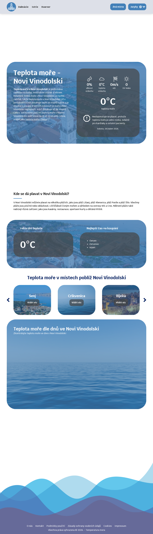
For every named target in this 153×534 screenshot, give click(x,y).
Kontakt (39, 525)
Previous (8, 300)
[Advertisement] (76, 37)
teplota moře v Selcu (36, 119)
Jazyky (134, 6)
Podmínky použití (56, 525)
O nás (30, 525)
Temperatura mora (11, 6)
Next (144, 300)
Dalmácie (23, 6)
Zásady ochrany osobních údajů (84, 525)
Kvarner (46, 6)
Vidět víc (32, 302)
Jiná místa (118, 6)
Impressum (120, 525)
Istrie (35, 6)
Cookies (107, 525)
